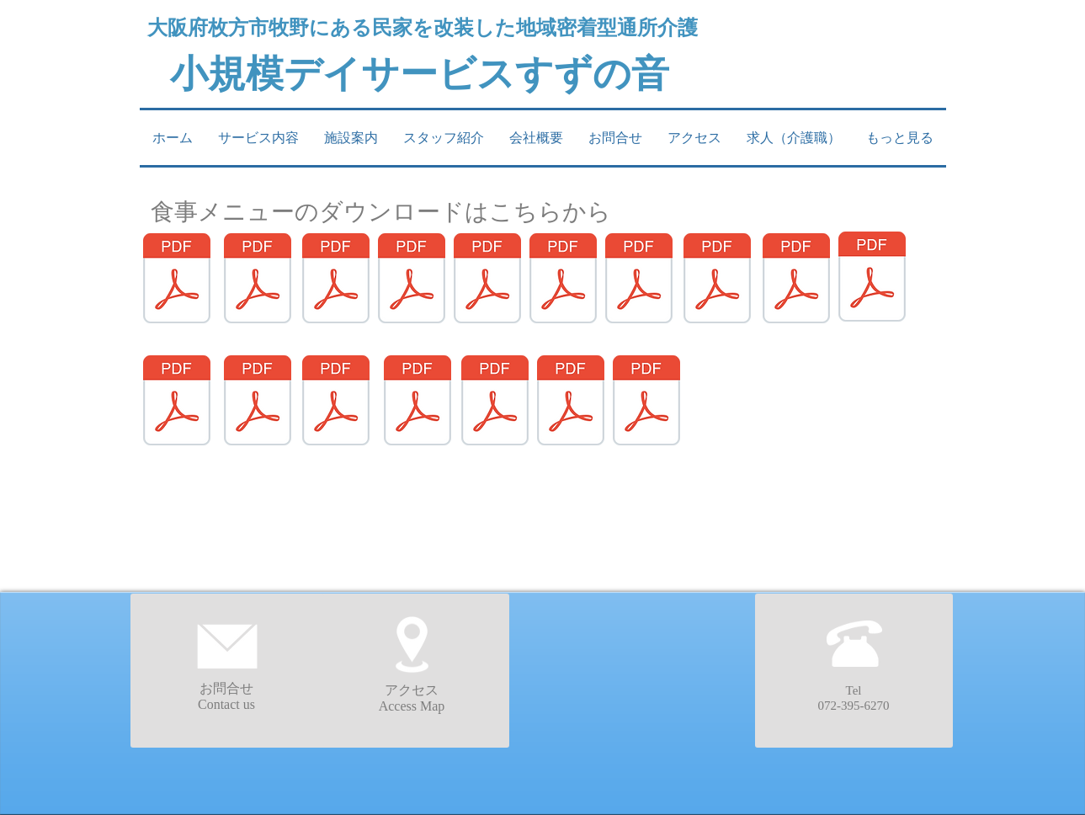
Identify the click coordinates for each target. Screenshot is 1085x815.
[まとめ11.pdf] (177, 402)
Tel (854, 690)
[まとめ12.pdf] (257, 402)
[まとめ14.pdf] (417, 402)
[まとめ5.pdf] (487, 280)
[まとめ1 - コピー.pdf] (177, 280)
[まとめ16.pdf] (571, 402)
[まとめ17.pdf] (646, 402)
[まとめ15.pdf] (495, 402)
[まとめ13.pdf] (336, 402)
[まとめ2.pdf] (257, 280)
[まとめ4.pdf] (411, 280)
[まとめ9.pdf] (796, 280)
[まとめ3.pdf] (336, 280)
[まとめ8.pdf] (717, 280)
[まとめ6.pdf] (563, 280)
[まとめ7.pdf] (639, 280)
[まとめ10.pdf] (872, 279)
